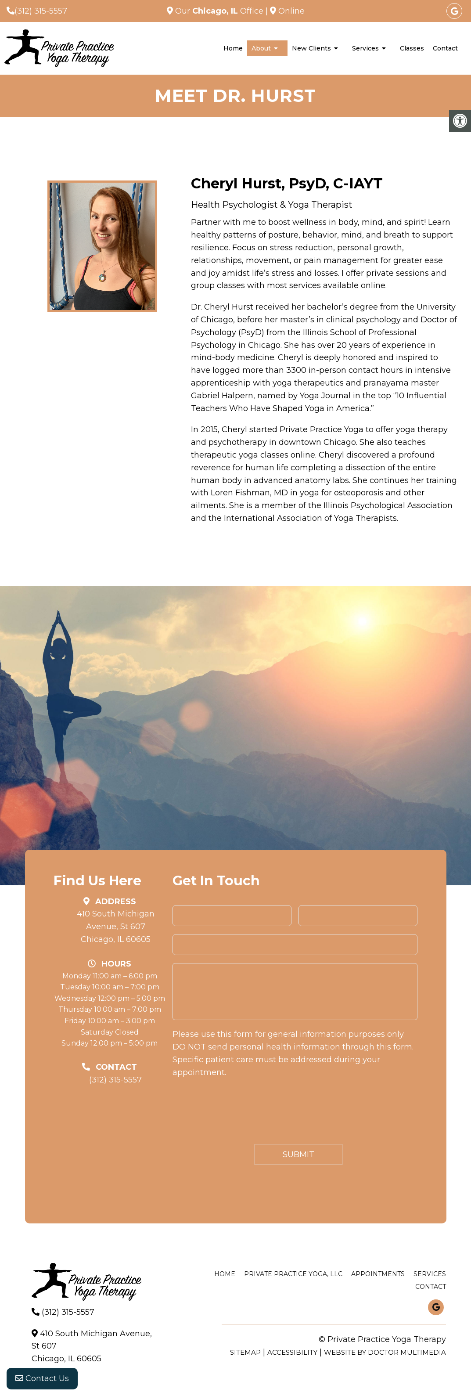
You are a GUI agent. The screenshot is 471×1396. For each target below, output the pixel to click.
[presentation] (239, 1113)
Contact (445, 48)
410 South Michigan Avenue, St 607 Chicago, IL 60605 (116, 926)
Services (365, 48)
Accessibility (292, 1352)
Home (233, 48)
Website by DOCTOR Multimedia (385, 1352)
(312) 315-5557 (40, 11)
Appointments (378, 1274)
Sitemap (245, 1352)
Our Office (219, 11)
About (261, 48)
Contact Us (42, 1378)
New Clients (311, 48)
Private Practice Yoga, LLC (293, 1274)
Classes (412, 48)
